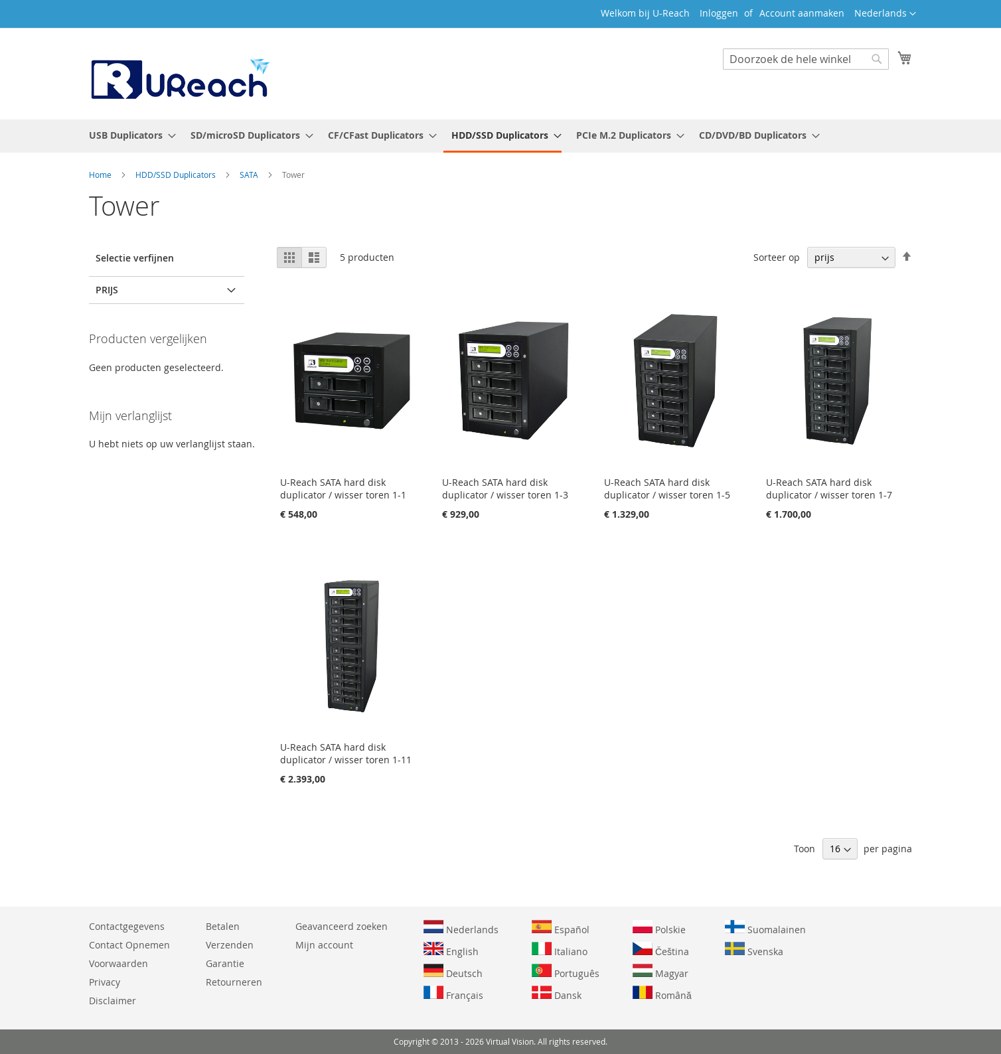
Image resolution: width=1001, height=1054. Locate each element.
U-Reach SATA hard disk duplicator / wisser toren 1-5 (667, 488)
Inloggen (719, 13)
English (451, 950)
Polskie (659, 928)
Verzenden (230, 945)
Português (565, 972)
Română (662, 994)
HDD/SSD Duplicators (176, 174)
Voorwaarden (118, 963)
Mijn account (324, 945)
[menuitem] (128, 135)
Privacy (104, 982)
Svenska (754, 950)
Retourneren (234, 982)
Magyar (660, 972)
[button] (885, 14)
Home (101, 174)
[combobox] (806, 59)
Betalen (223, 926)
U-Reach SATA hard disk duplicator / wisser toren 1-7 (829, 488)
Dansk (556, 994)
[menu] (500, 136)
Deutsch (453, 972)
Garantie (225, 963)
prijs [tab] (107, 289)
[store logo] (179, 73)
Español (560, 928)
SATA (250, 174)
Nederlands (461, 928)
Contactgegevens (127, 926)
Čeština (661, 950)
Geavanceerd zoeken (341, 926)
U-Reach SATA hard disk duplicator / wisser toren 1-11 (346, 753)
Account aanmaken (801, 13)
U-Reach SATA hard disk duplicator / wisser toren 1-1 (343, 488)
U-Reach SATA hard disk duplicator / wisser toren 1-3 (505, 488)
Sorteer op (776, 257)
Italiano (559, 950)
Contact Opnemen (129, 945)
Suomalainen (765, 928)
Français (453, 994)
